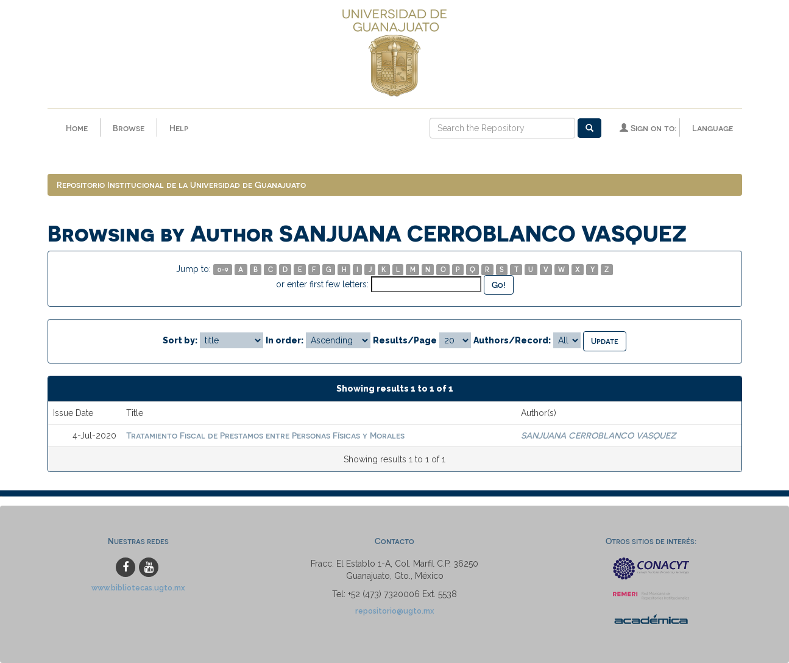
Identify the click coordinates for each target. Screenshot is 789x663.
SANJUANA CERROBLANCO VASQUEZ (598, 435)
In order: (284, 340)
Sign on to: (648, 128)
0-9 (223, 269)
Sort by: (180, 340)
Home (77, 128)
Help (178, 128)
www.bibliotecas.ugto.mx (138, 587)
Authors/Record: (512, 340)
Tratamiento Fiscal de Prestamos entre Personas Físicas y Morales (265, 435)
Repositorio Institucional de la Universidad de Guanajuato (181, 184)
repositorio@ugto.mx (394, 610)
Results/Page (405, 340)
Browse (128, 128)
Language (712, 128)
